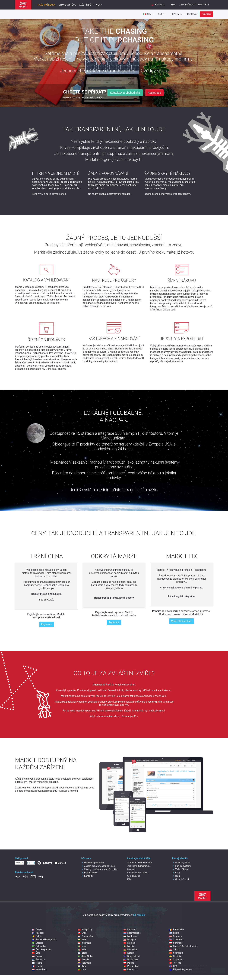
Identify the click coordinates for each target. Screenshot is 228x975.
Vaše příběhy (86, 4)
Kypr (82, 966)
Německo (130, 949)
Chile (82, 933)
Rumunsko (176, 929)
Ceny (99, 4)
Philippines (131, 959)
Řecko (174, 933)
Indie (82, 939)
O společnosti (187, 4)
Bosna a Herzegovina (44, 939)
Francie (37, 966)
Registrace (154, 92)
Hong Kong (85, 929)
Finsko (37, 963)
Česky (161, 14)
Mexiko (129, 946)
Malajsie (130, 939)
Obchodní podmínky (92, 862)
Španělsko (176, 953)
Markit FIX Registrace (181, 621)
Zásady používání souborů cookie (99, 869)
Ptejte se (176, 14)
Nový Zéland (131, 956)
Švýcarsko (176, 959)
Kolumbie (84, 963)
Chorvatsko (85, 936)
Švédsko (175, 956)
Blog (173, 4)
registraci (206, 14)
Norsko (129, 953)
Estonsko (38, 959)
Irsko (82, 946)
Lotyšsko (130, 929)
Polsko (129, 963)
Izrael (82, 953)
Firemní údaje (89, 872)
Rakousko (130, 969)
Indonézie (84, 943)
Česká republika (41, 949)
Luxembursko (132, 933)
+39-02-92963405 (143, 862)
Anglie (37, 929)
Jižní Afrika (85, 956)
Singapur (175, 936)
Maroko (129, 943)
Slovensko (176, 939)
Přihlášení (192, 14)
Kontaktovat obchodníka (125, 92)
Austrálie (38, 933)
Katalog (158, 4)
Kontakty (203, 4)
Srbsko (174, 949)
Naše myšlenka (46, 4)
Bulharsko (39, 946)
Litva (82, 969)
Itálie (82, 949)
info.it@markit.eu (141, 866)
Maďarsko (130, 936)
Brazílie (37, 943)
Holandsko (39, 969)
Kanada (83, 959)
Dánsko (37, 956)
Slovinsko (176, 943)
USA (173, 966)
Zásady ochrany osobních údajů (98, 866)
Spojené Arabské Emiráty (183, 946)
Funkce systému (67, 4)
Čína (36, 953)
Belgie (37, 936)
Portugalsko (131, 966)
